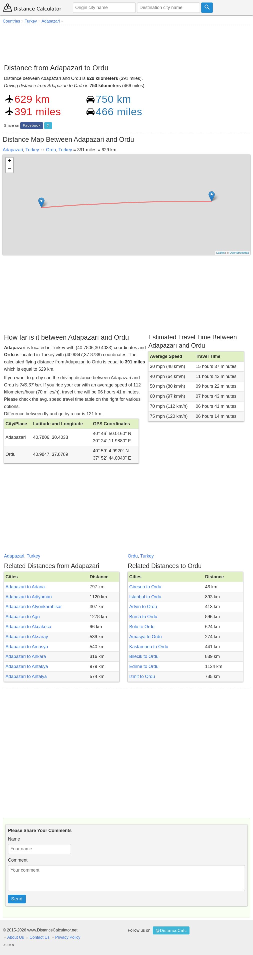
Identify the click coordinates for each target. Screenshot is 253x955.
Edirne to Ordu (143, 666)
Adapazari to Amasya (27, 646)
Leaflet (220, 252)
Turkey (32, 149)
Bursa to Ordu (143, 616)
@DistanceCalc (171, 930)
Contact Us (40, 937)
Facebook (31, 125)
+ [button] (9, 161)
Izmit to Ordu (142, 676)
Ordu (51, 149)
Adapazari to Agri (23, 616)
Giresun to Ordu (145, 586)
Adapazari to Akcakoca (28, 626)
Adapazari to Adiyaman (29, 596)
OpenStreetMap (239, 252)
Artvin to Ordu (143, 606)
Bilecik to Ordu (143, 656)
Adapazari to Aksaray (27, 636)
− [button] (9, 169)
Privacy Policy (67, 937)
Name (14, 839)
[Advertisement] (126, 43)
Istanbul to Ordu (145, 596)
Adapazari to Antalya (26, 676)
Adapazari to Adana (25, 586)
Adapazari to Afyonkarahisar (34, 606)
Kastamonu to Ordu (148, 646)
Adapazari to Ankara (26, 656)
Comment (18, 860)
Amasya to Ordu (145, 636)
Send (17, 898)
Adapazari (13, 149)
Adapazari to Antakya (27, 666)
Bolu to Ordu (141, 626)
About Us (15, 937)
